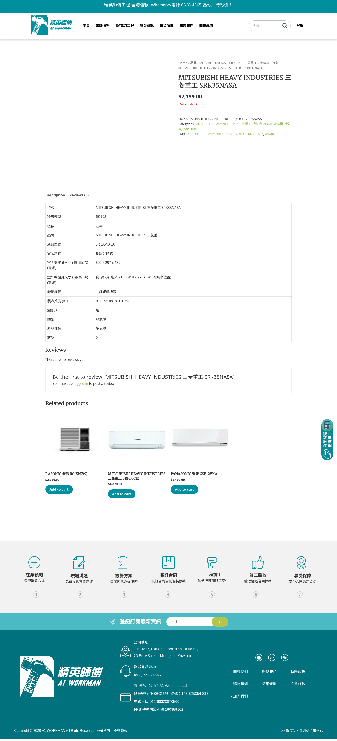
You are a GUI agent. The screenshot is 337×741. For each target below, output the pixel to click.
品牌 (193, 63)
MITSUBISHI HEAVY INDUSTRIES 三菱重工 (216, 134)
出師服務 (102, 26)
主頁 (86, 26)
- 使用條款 (269, 687)
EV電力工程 (124, 26)
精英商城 (166, 26)
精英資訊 (147, 26)
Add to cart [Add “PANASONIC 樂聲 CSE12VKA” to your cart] (187, 490)
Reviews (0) (79, 195)
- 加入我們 (240, 699)
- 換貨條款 (297, 687)
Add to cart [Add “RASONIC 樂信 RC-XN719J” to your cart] (62, 490)
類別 (194, 129)
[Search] (285, 26)
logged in (81, 383)
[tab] (55, 195)
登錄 (300, 26)
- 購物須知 (240, 687)
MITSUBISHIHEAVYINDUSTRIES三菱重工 (228, 63)
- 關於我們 (240, 674)
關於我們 (186, 26)
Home (182, 63)
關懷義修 (206, 26)
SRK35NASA (255, 134)
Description (55, 195)
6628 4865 (191, 5)
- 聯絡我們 (269, 674)
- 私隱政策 (297, 674)
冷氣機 (265, 63)
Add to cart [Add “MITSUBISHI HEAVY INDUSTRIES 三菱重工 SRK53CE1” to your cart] (125, 494)
